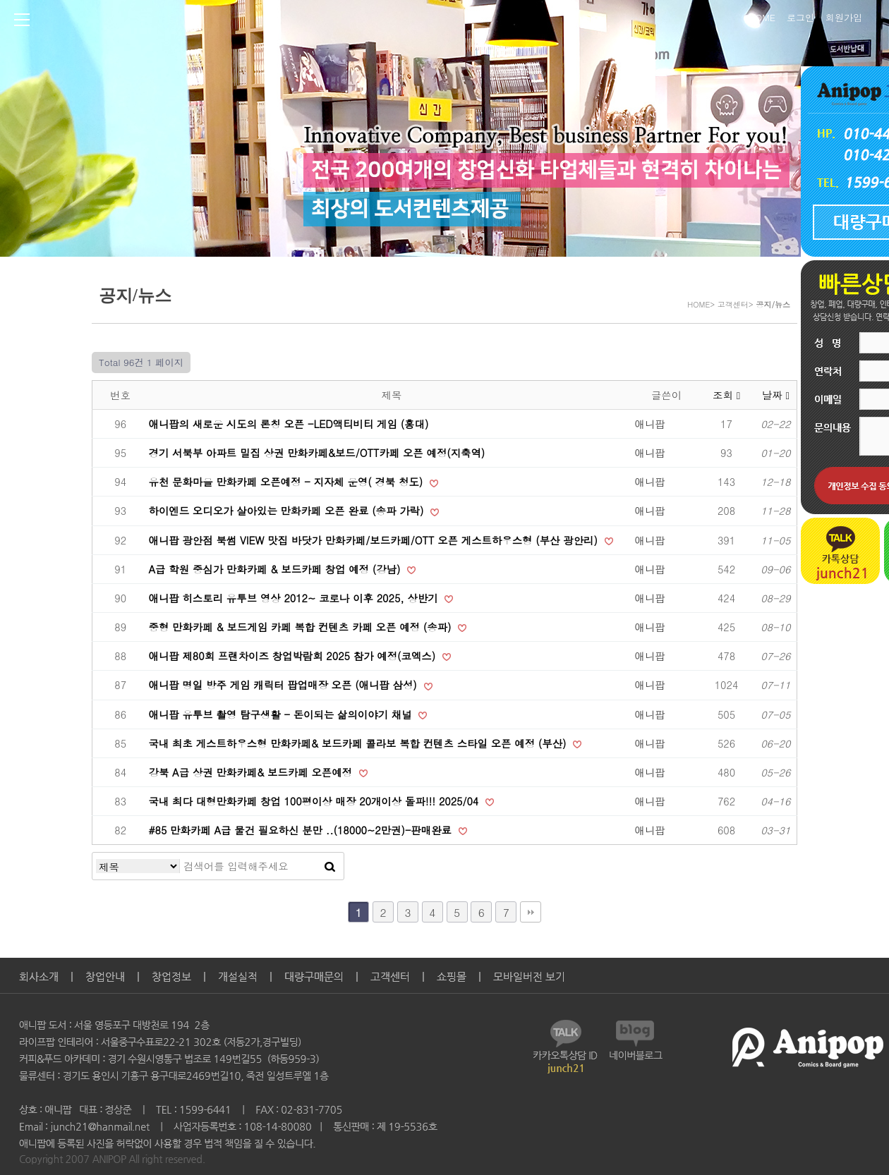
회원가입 (844, 16)
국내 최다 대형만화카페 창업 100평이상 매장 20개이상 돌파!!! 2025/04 (316, 801)
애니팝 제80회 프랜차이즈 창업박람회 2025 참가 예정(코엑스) (294, 656)
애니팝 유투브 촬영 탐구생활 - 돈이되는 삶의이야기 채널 (282, 714)
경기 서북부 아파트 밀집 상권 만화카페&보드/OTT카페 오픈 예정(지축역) (317, 453)
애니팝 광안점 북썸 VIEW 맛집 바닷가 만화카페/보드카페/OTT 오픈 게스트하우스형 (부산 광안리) (375, 540)
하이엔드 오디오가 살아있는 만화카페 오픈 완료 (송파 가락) (288, 511)
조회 (726, 395)
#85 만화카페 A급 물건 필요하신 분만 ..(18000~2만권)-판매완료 (302, 830)
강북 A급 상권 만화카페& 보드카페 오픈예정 (252, 772)
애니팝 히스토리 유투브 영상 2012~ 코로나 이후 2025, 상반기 (295, 598)
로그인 (800, 16)
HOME (762, 16)
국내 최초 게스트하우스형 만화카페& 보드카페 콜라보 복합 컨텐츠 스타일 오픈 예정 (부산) (359, 743)
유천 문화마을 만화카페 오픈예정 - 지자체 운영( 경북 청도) (288, 482)
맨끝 (530, 912)
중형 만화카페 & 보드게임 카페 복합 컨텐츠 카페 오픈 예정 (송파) (302, 627)
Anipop (388, 22)
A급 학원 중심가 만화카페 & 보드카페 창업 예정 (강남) (276, 569)
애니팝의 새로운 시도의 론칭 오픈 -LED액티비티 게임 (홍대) (289, 424)
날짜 (776, 395)
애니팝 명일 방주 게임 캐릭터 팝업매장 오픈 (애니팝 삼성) (285, 685)
